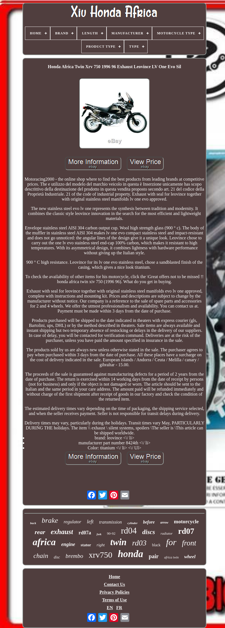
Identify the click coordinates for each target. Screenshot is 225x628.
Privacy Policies (115, 592)
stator (86, 545)
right (101, 545)
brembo (74, 556)
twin (118, 542)
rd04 (129, 530)
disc (57, 557)
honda (130, 553)
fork (99, 534)
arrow (164, 522)
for (171, 542)
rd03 (139, 543)
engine (68, 544)
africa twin (171, 557)
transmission (110, 522)
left (90, 521)
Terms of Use (114, 600)
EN (110, 607)
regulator (72, 521)
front (189, 543)
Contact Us (114, 584)
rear (40, 532)
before (149, 522)
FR (119, 607)
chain (40, 555)
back (33, 523)
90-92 (111, 533)
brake (50, 520)
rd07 (186, 531)
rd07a (85, 532)
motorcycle (186, 521)
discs (148, 532)
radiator (167, 533)
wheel (190, 556)
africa (44, 542)
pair (154, 556)
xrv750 (100, 554)
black (156, 545)
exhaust (62, 531)
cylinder (132, 523)
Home (114, 576)
